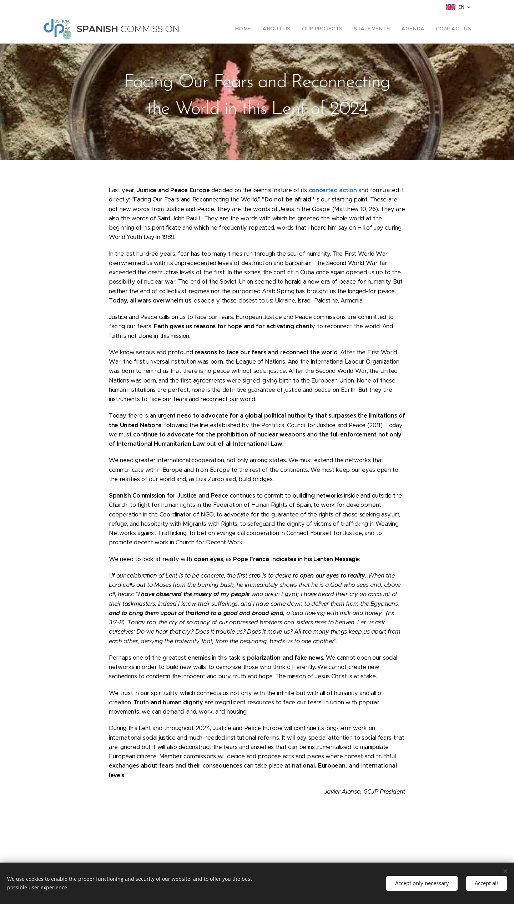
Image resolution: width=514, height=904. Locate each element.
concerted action (333, 190)
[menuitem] (260, 29)
